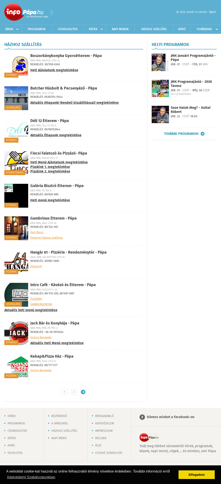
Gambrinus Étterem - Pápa (53, 218)
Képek (93, 29)
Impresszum (104, 431)
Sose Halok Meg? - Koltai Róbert (191, 110)
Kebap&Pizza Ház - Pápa (51, 357)
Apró (182, 29)
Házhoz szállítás (154, 29)
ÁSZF (98, 445)
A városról (59, 423)
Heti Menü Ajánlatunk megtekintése (59, 162)
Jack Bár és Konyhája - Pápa (54, 323)
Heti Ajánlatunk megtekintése (54, 70)
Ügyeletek (15, 453)
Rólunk (100, 438)
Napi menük (120, 29)
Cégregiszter (68, 29)
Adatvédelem (104, 423)
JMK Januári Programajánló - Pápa (193, 58)
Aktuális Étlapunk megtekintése (55, 135)
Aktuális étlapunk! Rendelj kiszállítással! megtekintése (74, 103)
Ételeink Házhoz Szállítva (46, 238)
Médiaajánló (104, 416)
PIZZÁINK (36, 299)
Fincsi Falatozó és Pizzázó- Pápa (58, 153)
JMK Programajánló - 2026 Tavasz (191, 84)
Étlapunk (36, 266)
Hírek (9, 29)
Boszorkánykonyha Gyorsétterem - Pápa (66, 56)
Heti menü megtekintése (50, 200)
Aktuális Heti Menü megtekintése (57, 343)
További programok (181, 134)
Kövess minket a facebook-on (170, 417)
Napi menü (59, 438)
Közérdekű (59, 416)
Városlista (51, 12)
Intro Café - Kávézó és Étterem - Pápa (63, 285)
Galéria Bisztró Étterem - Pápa (57, 186)
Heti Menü (37, 232)
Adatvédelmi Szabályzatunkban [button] (31, 477)
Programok (37, 29)
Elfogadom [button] (197, 474)
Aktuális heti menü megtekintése (30, 310)
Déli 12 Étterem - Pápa (49, 121)
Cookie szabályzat (108, 453)
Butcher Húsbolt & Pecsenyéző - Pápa (63, 88)
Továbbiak (204, 29)
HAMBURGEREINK (41, 304)
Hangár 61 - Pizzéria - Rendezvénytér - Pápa (68, 252)
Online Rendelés (41, 338)
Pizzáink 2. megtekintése (50, 171)
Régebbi (83, 392)
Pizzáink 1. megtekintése (50, 167)
